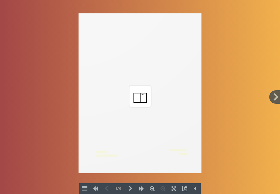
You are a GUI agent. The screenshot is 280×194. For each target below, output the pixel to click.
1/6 (118, 188)
